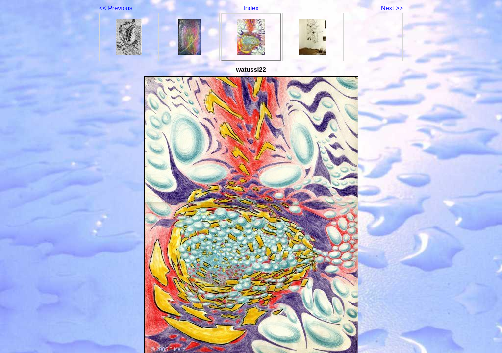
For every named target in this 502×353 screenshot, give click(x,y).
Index (250, 8)
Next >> (392, 8)
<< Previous (115, 8)
